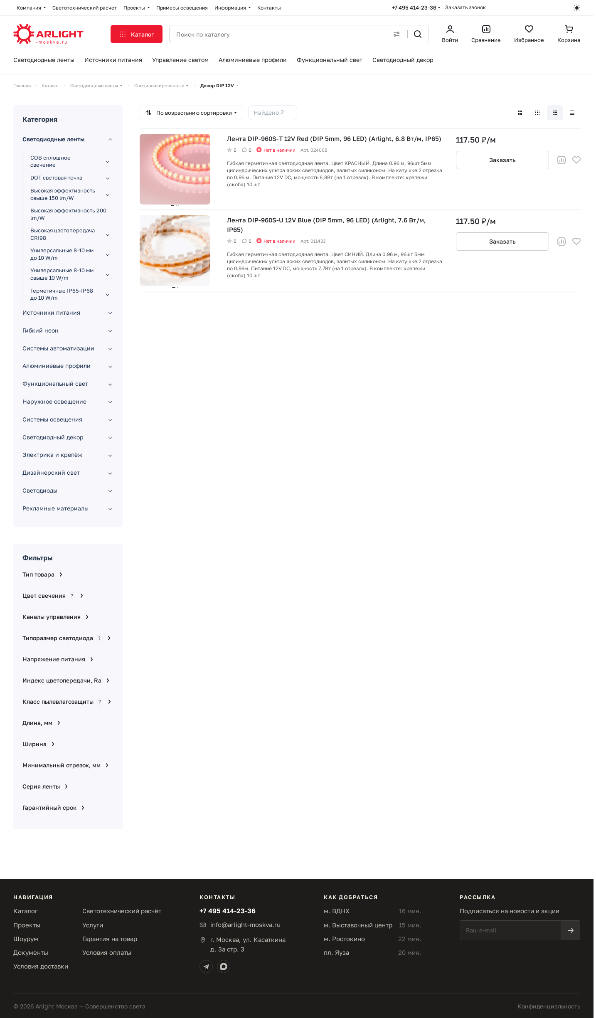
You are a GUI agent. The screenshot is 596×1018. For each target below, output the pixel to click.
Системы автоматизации (58, 348)
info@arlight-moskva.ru (245, 924)
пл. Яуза (336, 952)
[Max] (223, 966)
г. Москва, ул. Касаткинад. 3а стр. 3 (248, 944)
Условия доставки (40, 966)
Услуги (92, 925)
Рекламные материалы (55, 508)
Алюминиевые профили (56, 365)
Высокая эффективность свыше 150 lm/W (62, 194)
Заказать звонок (465, 7)
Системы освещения (52, 419)
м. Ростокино (344, 938)
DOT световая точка (56, 177)
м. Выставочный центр (358, 925)
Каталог (25, 910)
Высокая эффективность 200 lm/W (68, 214)
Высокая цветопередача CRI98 (62, 234)
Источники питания (51, 312)
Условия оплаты (106, 952)
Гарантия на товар (109, 938)
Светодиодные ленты (53, 139)
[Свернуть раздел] (110, 139)
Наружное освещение (54, 401)
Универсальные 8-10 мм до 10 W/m (62, 254)
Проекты (26, 925)
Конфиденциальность (548, 1006)
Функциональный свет (55, 383)
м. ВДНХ (337, 910)
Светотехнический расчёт (121, 910)
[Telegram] (206, 966)
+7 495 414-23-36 (414, 7)
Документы (30, 952)
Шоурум (25, 938)
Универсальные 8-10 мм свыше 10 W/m (62, 274)
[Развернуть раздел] (107, 161)
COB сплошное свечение (50, 161)
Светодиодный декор (53, 437)
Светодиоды (39, 490)
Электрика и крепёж (52, 454)
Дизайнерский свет (51, 472)
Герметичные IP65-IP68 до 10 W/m (61, 294)
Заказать (502, 159)
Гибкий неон (40, 330)
